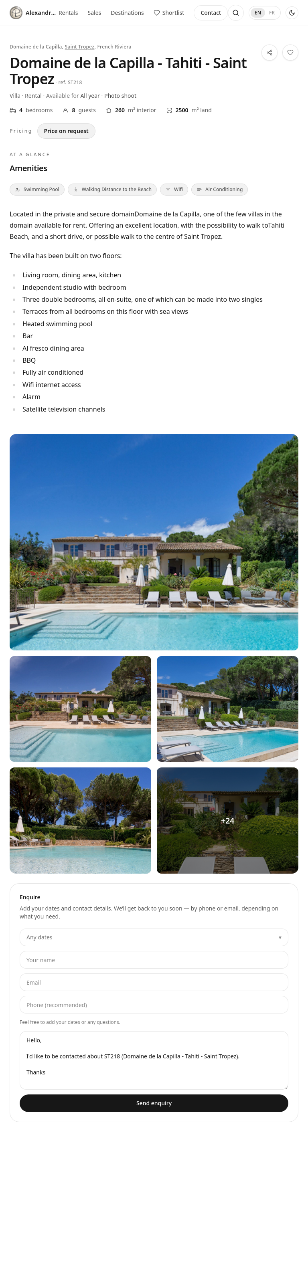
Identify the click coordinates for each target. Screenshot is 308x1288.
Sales (94, 12)
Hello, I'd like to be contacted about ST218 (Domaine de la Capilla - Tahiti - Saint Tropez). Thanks (154, 1060)
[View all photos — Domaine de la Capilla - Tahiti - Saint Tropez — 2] (227, 709)
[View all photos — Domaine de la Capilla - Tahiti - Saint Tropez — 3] (80, 820)
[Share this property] (269, 52)
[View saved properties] (169, 13)
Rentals (68, 12)
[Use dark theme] (292, 12)
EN (258, 12)
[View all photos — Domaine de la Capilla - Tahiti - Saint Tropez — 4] (227, 820)
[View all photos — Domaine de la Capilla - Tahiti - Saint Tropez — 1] (80, 709)
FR (272, 12)
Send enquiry (154, 1103)
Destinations (127, 12)
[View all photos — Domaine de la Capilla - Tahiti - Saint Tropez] (154, 542)
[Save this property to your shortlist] (290, 52)
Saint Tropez (80, 46)
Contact (211, 12)
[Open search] (236, 13)
